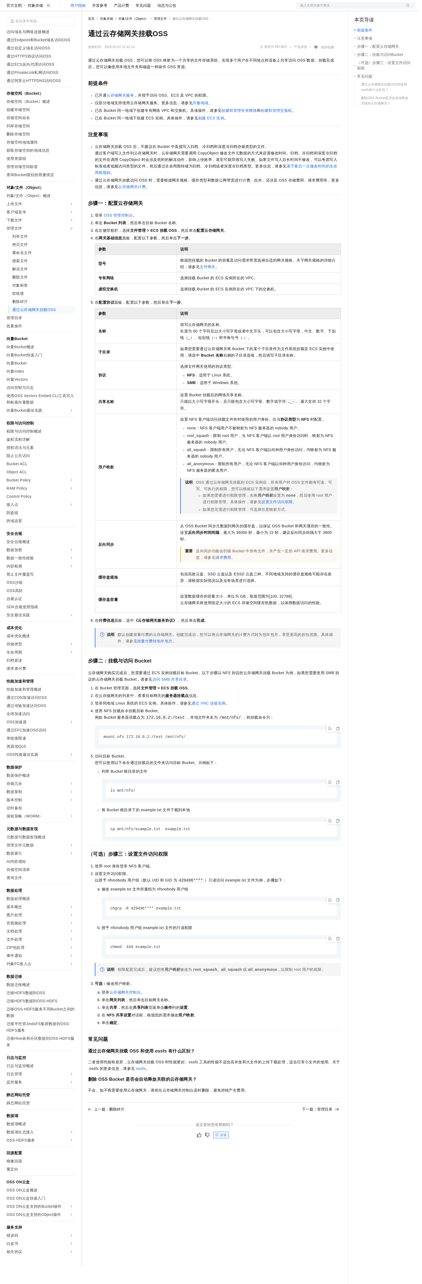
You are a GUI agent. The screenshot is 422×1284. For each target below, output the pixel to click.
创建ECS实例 (211, 135)
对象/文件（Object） (133, 36)
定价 (117, 9)
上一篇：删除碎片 (106, 1128)
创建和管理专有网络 (239, 128)
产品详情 (300, 64)
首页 (91, 36)
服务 (160, 9)
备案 (360, 9)
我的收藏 (327, 64)
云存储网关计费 (132, 204)
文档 (349, 9)
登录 (406, 9)
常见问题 (143, 23)
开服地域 (200, 120)
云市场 (132, 9)
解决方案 (87, 9)
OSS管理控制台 (118, 232)
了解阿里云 (179, 9)
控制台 (373, 9)
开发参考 (99, 23)
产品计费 (121, 23)
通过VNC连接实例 (209, 720)
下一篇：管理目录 (320, 1128)
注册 (386, 9)
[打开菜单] (8, 8)
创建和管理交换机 (276, 128)
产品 (70, 9)
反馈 (221, 1154)
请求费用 (223, 575)
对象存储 (35, 23)
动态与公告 (166, 23)
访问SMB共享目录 (169, 697)
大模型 (55, 9)
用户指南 (78, 23)
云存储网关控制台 (125, 1011)
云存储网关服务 (120, 112)
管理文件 (160, 36)
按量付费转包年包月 (155, 658)
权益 (104, 9)
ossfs (141, 1087)
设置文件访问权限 (277, 519)
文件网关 (207, 284)
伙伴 (147, 9)
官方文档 (14, 23)
